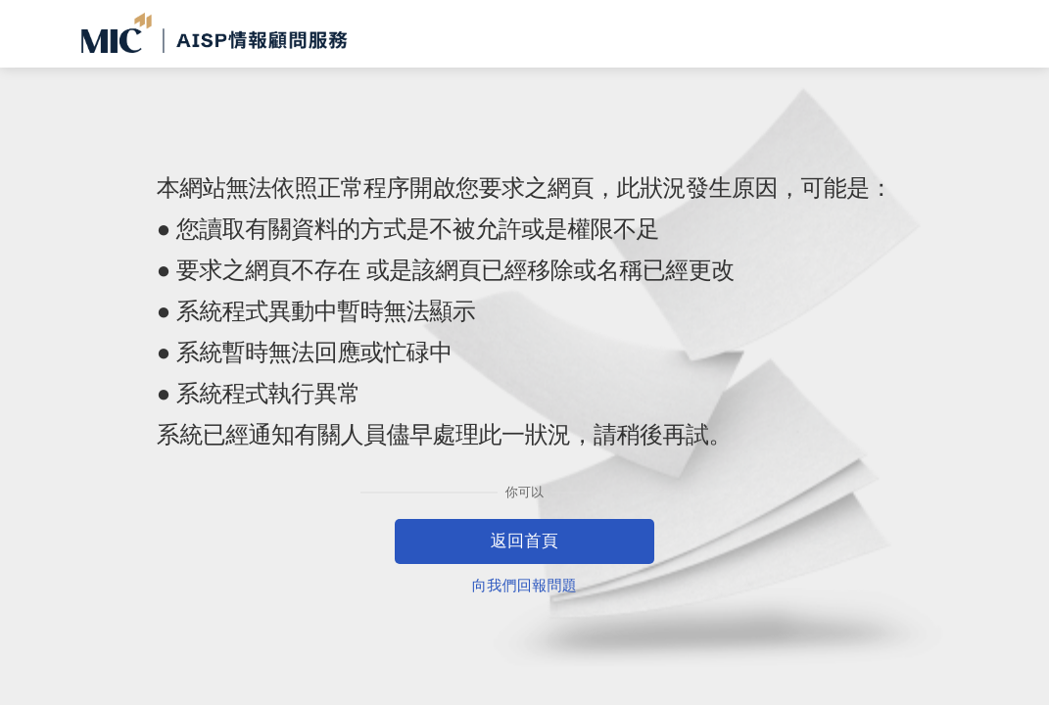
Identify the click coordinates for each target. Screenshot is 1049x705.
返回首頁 (525, 541)
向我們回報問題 (524, 585)
